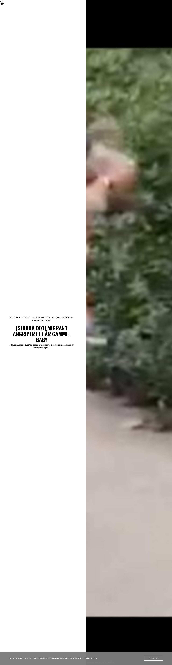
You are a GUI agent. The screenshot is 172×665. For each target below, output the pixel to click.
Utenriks (37, 320)
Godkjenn (154, 658)
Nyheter (14, 317)
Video (48, 320)
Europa (25, 317)
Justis (60, 317)
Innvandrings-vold (43, 317)
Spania (69, 317)
